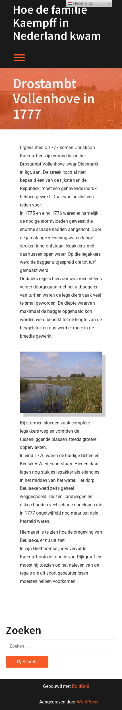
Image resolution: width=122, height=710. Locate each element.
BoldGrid (80, 686)
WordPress (87, 702)
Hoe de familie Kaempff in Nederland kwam (57, 22)
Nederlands (80, 3)
